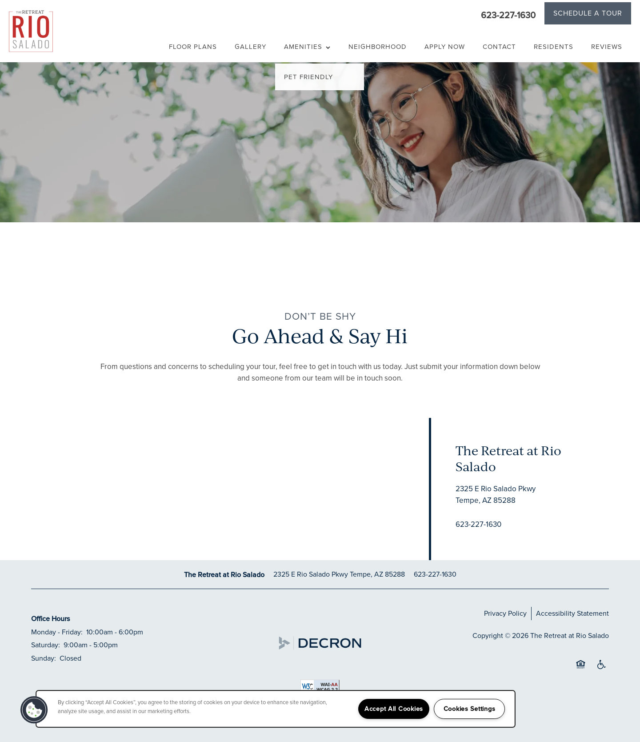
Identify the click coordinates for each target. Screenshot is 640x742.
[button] (587, 14)
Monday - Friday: (57, 632)
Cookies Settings (470, 709)
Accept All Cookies (393, 709)
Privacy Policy (505, 613)
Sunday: (43, 658)
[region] (276, 709)
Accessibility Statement (572, 613)
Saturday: (45, 645)
